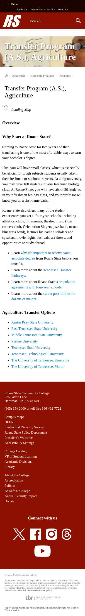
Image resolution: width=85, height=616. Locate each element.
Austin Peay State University (32, 322)
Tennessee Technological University (37, 354)
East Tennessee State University (34, 328)
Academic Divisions (18, 461)
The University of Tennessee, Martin (38, 366)
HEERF (10, 422)
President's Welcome (19, 437)
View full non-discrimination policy (35, 590)
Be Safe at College (17, 491)
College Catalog (16, 451)
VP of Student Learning (21, 456)
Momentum (37, 9)
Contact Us (62, 9)
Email (50, 9)
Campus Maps (14, 417)
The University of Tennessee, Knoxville (40, 360)
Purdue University (24, 341)
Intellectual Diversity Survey (24, 427)
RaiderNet (22, 9)
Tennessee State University (31, 347)
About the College (17, 475)
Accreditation (14, 480)
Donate (9, 501)
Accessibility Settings (19, 443)
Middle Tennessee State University (36, 335)
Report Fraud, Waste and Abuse (20, 608)
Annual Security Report (21, 496)
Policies (10, 485)
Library (10, 467)
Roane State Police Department (26, 432)
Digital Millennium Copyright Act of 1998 (57, 608)
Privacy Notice (12, 610)
